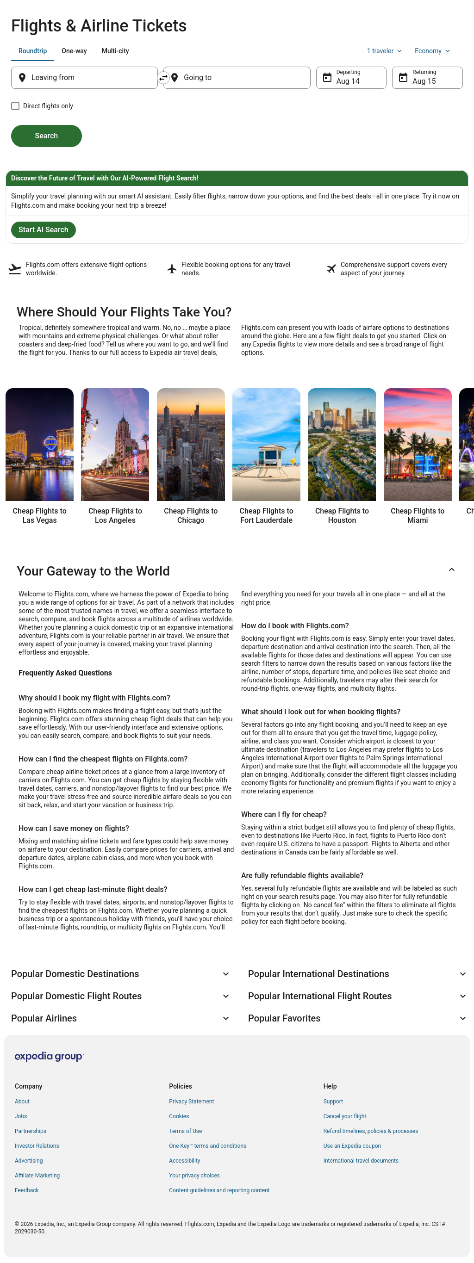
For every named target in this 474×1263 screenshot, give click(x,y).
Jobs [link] (21, 1116)
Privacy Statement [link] (191, 1101)
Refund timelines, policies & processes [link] (371, 1131)
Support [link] (333, 1101)
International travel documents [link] (361, 1161)
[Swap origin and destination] (163, 77)
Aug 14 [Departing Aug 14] (348, 81)
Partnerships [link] (30, 1131)
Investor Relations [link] (37, 1146)
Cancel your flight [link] (345, 1116)
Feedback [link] (27, 1190)
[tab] (32, 51)
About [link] (22, 1101)
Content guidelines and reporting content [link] (219, 1190)
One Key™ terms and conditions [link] (207, 1146)
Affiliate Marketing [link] (37, 1175)
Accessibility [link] (184, 1161)
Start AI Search (44, 229)
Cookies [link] (179, 1116)
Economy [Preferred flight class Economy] (433, 51)
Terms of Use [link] (185, 1131)
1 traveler (385, 51)
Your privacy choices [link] (194, 1175)
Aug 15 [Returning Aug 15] (424, 81)
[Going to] (236, 78)
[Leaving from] (84, 78)
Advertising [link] (29, 1161)
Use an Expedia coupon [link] (352, 1146)
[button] (237, 571)
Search (46, 135)
